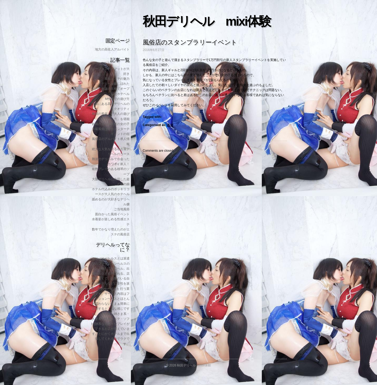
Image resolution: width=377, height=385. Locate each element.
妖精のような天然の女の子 (111, 124)
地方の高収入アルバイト (112, 49)
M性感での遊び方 (117, 99)
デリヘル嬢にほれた (115, 84)
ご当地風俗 (122, 209)
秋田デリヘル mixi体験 (206, 21)
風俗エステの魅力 (117, 79)
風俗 (170, 125)
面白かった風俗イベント (112, 214)
